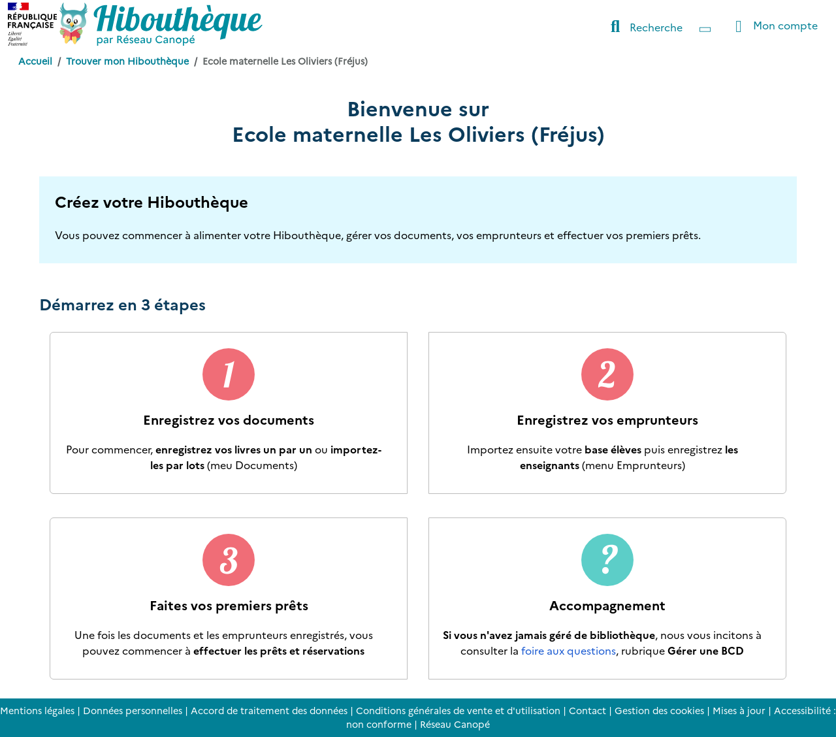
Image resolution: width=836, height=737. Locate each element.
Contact (587, 710)
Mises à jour (739, 710)
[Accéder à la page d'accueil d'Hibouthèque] (161, 24)
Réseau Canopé (455, 723)
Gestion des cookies (659, 710)
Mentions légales (37, 710)
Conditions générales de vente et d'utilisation (458, 710)
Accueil (35, 60)
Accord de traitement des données (269, 710)
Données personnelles (132, 710)
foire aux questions (568, 650)
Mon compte (773, 26)
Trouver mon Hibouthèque (127, 60)
